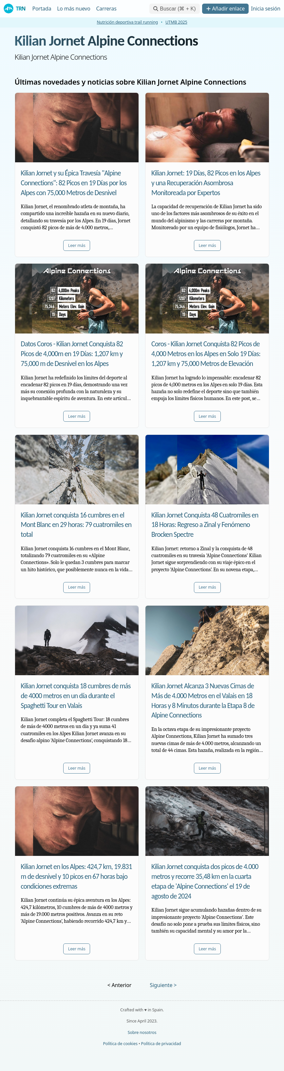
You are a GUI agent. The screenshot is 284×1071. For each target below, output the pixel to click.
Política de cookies (120, 1043)
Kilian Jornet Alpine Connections (106, 40)
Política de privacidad (161, 1043)
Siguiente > (163, 985)
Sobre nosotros (142, 1032)
